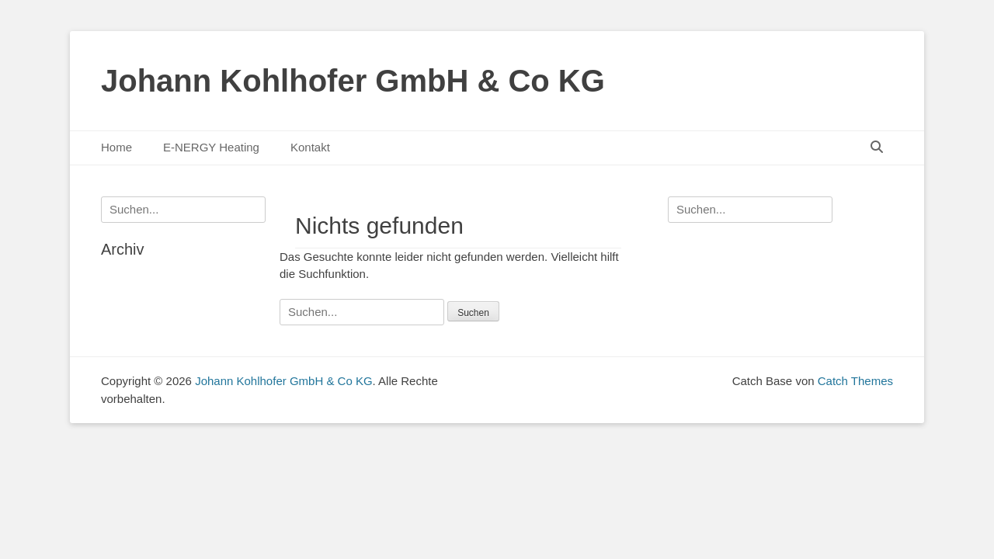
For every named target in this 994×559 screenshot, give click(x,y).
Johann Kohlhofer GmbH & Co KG (353, 81)
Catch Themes (855, 380)
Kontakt (310, 147)
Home (116, 147)
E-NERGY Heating (211, 147)
